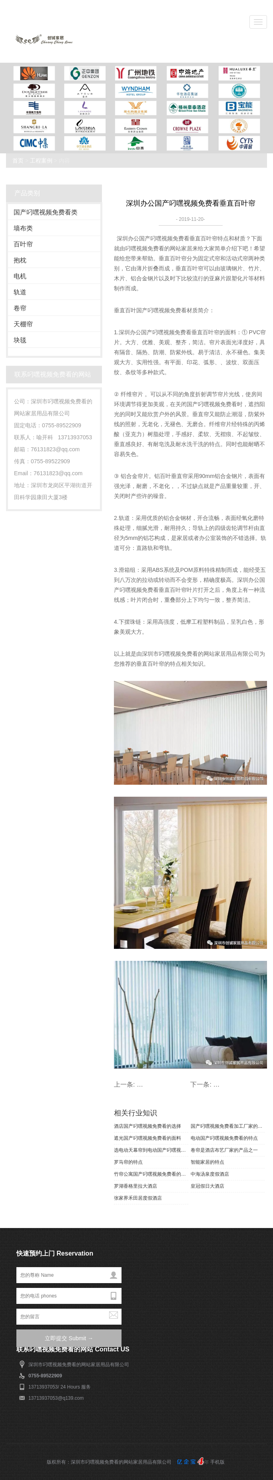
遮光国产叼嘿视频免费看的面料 (147, 1138)
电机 (20, 276)
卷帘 (20, 308)
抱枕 (20, 260)
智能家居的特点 (207, 1162)
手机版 (217, 1462)
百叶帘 (23, 244)
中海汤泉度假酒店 (210, 1174)
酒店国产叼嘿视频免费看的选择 (147, 1126)
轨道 (20, 292)
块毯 (20, 340)
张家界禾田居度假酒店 (138, 1198)
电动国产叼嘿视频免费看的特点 (224, 1138)
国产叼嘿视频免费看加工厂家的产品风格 (228, 1126)
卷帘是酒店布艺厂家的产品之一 (224, 1150)
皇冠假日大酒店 (207, 1186)
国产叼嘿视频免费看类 (46, 212)
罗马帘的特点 (128, 1162)
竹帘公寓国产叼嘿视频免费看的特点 (151, 1174)
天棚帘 (23, 324)
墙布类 (23, 228)
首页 (18, 160)
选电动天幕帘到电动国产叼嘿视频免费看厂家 (151, 1150)
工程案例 (41, 160)
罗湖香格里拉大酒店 (135, 1186)
